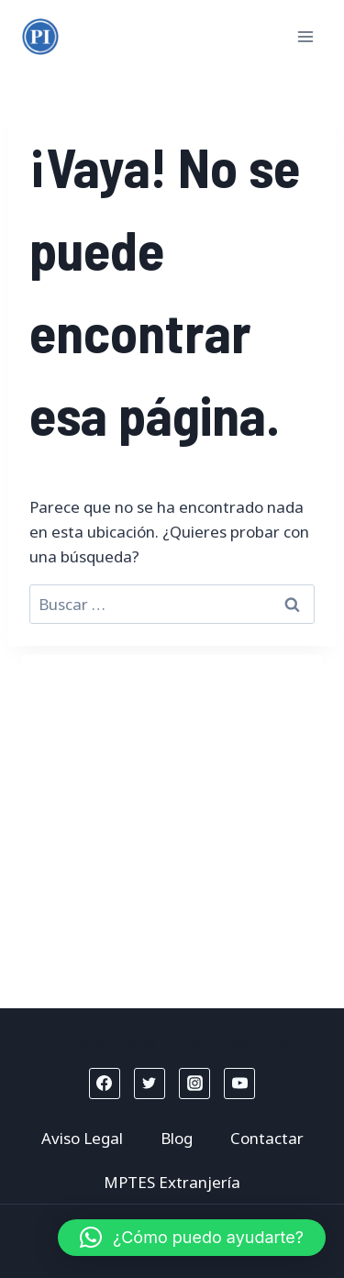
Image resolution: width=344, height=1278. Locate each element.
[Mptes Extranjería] (40, 36)
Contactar (267, 1138)
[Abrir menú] (305, 36)
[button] (192, 1237)
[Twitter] (149, 1083)
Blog (177, 1138)
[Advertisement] (172, 827)
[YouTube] (239, 1083)
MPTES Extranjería (172, 1182)
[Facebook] (104, 1083)
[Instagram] (194, 1083)
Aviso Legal (82, 1138)
